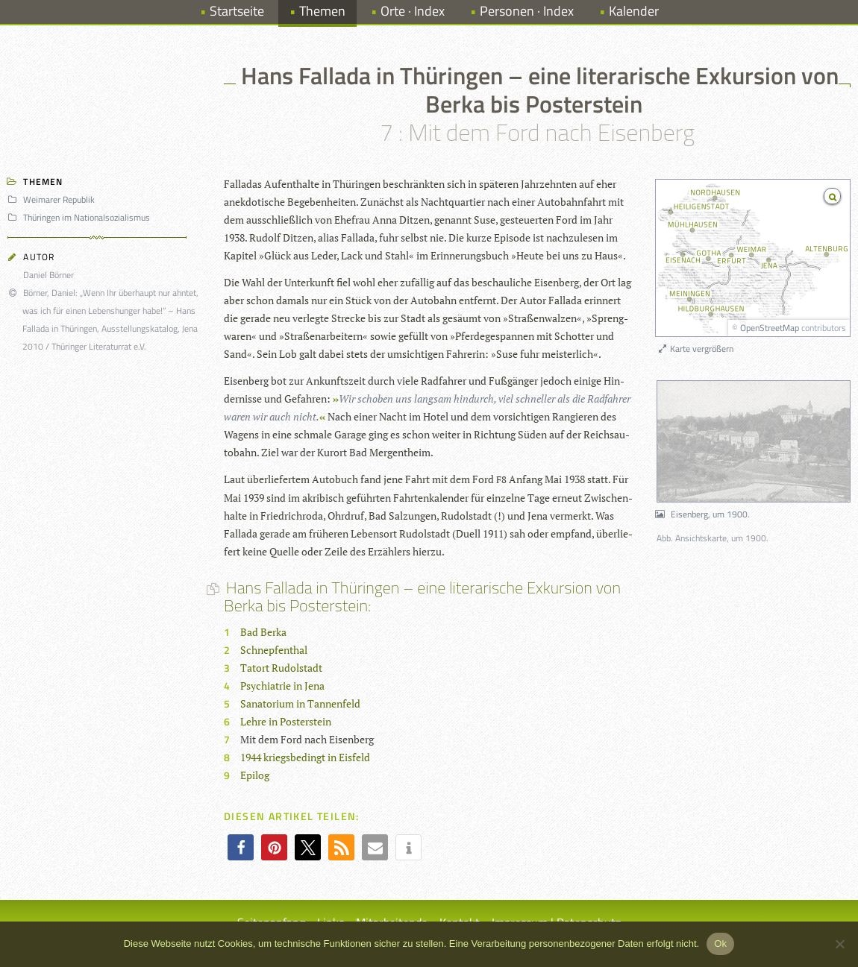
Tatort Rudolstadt (281, 668)
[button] (241, 847)
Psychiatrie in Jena (282, 685)
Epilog (254, 775)
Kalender (634, 11)
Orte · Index (413, 11)
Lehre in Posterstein (285, 721)
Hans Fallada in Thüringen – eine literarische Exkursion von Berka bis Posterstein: (422, 596)
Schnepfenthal (273, 650)
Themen (322, 11)
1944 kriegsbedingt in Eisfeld (305, 757)
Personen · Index (527, 11)
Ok (720, 943)
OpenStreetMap (769, 328)
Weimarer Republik (53, 199)
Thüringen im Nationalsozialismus (81, 217)
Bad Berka (263, 632)
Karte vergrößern (695, 348)
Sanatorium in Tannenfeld (300, 703)
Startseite (237, 11)
